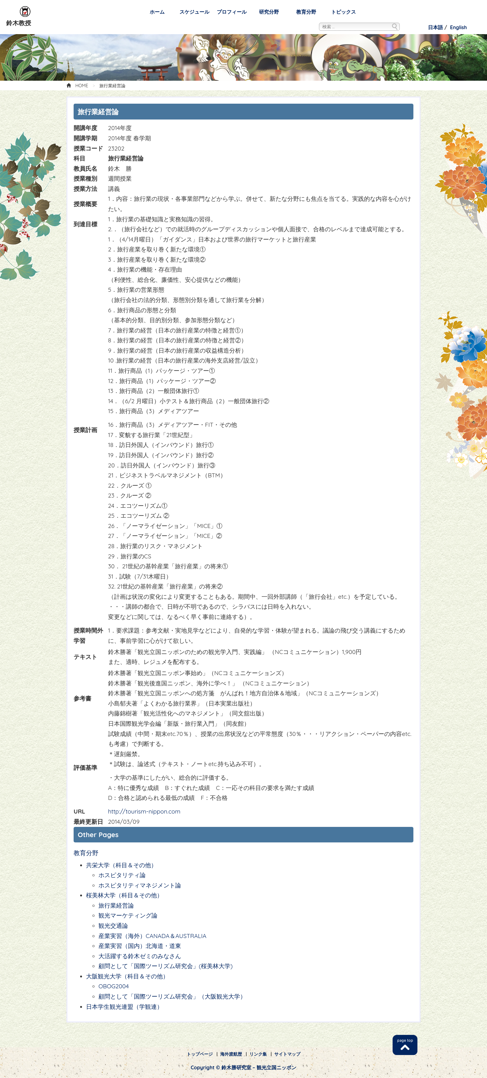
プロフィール (232, 12)
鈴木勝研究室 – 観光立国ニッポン (25, 11)
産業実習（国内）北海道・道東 (139, 945)
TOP (405, 1045)
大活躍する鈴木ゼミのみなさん (139, 956)
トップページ (200, 1054)
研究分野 (269, 12)
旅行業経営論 (116, 905)
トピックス (343, 12)
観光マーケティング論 (127, 915)
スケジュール (194, 12)
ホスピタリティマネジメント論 (139, 885)
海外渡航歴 (231, 1054)
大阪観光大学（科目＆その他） (127, 976)
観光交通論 (113, 925)
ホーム (157, 12)
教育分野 (306, 12)
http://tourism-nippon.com (144, 811)
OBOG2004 (113, 986)
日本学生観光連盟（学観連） (124, 1006)
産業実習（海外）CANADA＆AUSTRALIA (152, 936)
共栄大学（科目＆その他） (121, 865)
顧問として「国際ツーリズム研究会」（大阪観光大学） (172, 996)
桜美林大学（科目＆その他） (127, 895)
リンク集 (258, 1054)
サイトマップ (287, 1054)
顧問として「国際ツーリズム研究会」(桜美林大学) (165, 966)
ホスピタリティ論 (122, 875)
